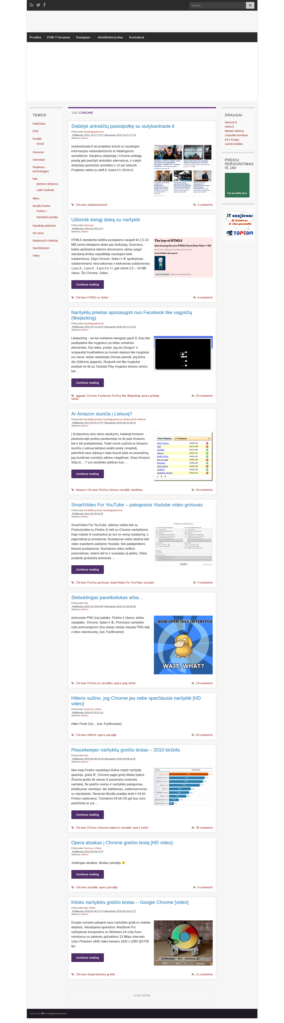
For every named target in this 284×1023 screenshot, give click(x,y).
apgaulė (81, 395)
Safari (104, 297)
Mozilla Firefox (41, 206)
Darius (85, 137)
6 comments (205, 297)
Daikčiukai (39, 123)
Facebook (104, 395)
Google (37, 138)
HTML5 (92, 297)
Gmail (40, 143)
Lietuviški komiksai (236, 135)
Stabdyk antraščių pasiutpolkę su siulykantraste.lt (122, 126)
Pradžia (35, 37)
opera (145, 395)
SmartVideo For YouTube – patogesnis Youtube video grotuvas (137, 504)
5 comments (205, 582)
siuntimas (137, 489)
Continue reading (87, 284)
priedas (154, 395)
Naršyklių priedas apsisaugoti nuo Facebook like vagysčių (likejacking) (131, 315)
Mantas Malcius (234, 131)
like (124, 395)
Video (98, 709)
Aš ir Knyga (232, 139)
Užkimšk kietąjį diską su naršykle (105, 219)
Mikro (36, 198)
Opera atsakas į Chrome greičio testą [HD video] (122, 842)
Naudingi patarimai (94, 131)
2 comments (205, 204)
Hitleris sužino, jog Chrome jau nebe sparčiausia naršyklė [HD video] (136, 700)
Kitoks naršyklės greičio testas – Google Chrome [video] (130, 902)
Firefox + (42, 211)
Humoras (89, 225)
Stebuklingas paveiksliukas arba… (107, 597)
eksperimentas (96, 974)
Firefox (116, 395)
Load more (142, 995)
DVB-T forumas (58, 37)
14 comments (204, 683)
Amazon (81, 489)
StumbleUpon (41, 248)
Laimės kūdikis (234, 143)
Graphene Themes (57, 1013)
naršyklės (107, 683)
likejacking (134, 395)
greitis (111, 974)
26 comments (204, 489)
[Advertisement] (142, 71)
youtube (148, 582)
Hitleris (91, 735)
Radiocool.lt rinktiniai (135, 419)
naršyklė (124, 489)
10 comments (204, 395)
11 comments (204, 974)
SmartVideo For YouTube (126, 582)
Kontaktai (136, 37)
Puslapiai (84, 37)
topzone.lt (231, 122)
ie (99, 297)
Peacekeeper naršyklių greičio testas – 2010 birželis (125, 749)
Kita (86, 602)
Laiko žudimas (45, 190)
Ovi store (38, 233)
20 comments (204, 735)
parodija (111, 735)
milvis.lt (229, 126)
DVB (35, 131)
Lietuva (113, 489)
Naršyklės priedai (93, 419)
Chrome (81, 204)
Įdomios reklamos (47, 183)
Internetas (39, 159)
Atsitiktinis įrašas (110, 37)
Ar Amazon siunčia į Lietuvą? (101, 413)
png (125, 683)
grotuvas (103, 582)
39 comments (204, 827)
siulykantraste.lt (97, 204)
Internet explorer (109, 827)
